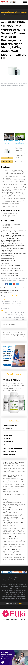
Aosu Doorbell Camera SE (9, 537)
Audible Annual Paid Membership (10, 233)
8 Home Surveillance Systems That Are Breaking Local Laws (13, 523)
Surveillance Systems (15, 296)
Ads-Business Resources (10, 425)
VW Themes (19, 603)
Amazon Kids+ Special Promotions (10, 268)
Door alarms (6, 438)
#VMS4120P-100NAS (14, 290)
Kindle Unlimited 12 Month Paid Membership (13, 245)
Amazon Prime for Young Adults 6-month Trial (13, 253)
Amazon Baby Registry (7, 255)
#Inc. (24, 288)
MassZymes (11, 379)
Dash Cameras (7, 435)
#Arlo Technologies (17, 288)
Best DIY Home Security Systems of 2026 (13, 462)
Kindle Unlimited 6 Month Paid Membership (12, 252)
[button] (14, 19)
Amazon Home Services (7, 262)
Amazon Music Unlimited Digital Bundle (11, 273)
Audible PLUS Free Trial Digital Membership (12, 248)
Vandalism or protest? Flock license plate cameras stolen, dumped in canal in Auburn (13, 488)
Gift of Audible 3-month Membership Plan (12, 240)
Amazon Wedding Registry (8, 257)
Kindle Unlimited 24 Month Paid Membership (13, 237)
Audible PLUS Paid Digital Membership (11, 238)
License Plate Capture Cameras (12, 448)
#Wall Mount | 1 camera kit (7, 292)
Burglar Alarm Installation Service (14, 12)
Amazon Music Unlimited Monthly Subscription (13, 272)
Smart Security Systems (10, 451)
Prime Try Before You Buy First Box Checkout (13, 270)
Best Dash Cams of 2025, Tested (11, 550)
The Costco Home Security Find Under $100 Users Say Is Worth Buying (14, 475)
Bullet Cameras (7, 429)
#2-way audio (7, 288)
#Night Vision (3, 290)
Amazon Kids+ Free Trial (7, 267)
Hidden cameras (8, 445)
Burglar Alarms (7, 432)
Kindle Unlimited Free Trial (8, 260)
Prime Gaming (5, 263)
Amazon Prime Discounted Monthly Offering (13, 265)
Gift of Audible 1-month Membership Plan (12, 243)
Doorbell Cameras (8, 441)
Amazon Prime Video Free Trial (9, 275)
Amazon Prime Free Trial (7, 258)
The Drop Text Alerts (6, 250)
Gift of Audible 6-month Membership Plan (12, 242)
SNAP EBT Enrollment (6, 247)
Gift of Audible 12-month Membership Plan (12, 235)
